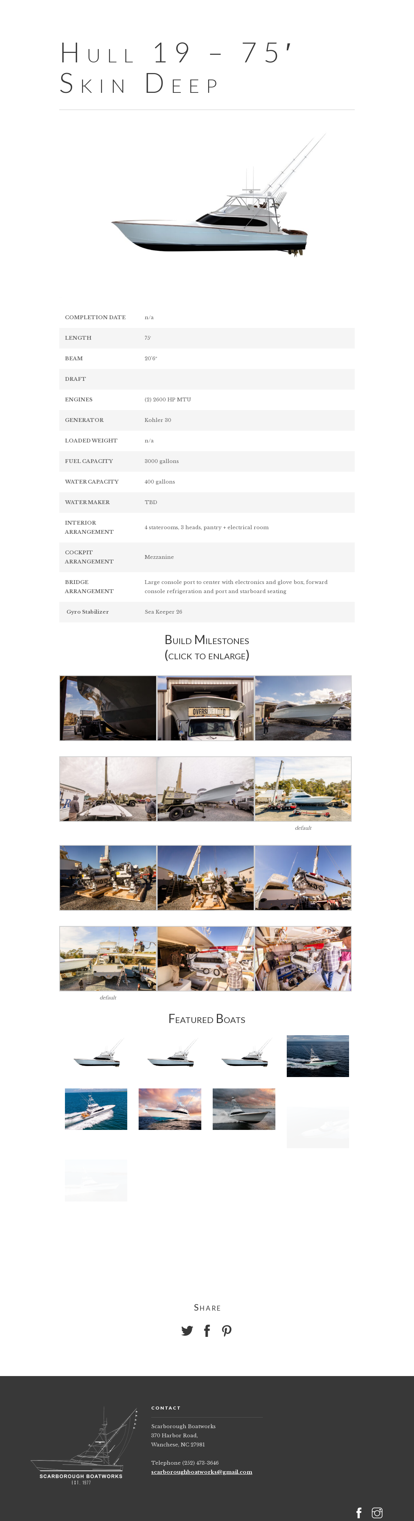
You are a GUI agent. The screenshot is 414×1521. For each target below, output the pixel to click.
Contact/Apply (326, 13)
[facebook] (387, 12)
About (212, 13)
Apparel (261, 13)
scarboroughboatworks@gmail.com (201, 1472)
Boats (167, 13)
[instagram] (401, 12)
